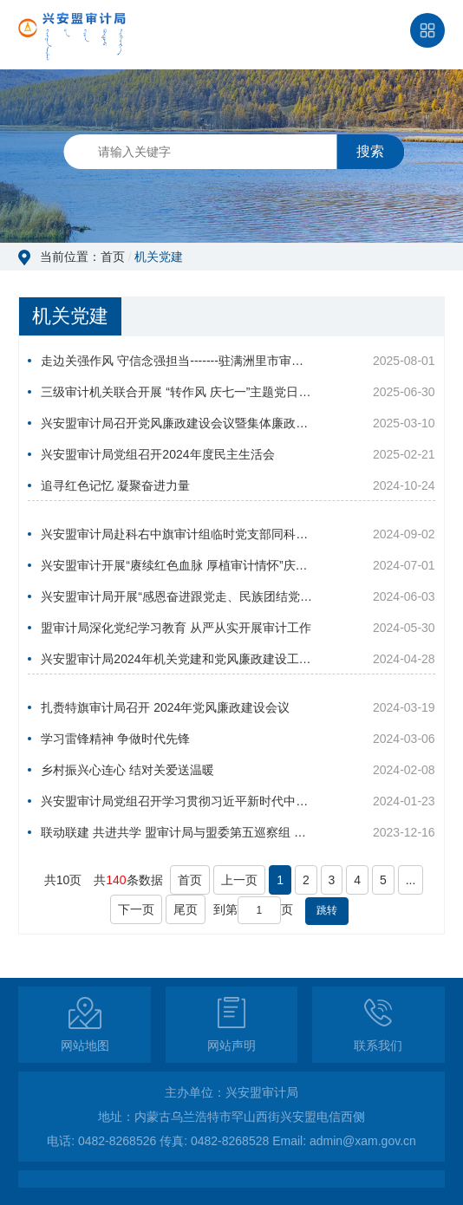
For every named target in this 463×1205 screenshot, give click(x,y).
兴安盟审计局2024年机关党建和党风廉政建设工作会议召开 (176, 659)
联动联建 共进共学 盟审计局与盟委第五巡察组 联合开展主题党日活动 (176, 832)
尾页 (185, 909)
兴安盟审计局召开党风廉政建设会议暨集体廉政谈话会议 (176, 423)
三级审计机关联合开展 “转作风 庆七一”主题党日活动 (176, 392)
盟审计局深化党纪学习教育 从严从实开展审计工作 (176, 628)
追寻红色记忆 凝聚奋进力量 (115, 485)
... (411, 880)
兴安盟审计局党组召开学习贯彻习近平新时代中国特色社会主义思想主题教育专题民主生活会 (176, 801)
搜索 (370, 151)
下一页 (136, 909)
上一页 (239, 880)
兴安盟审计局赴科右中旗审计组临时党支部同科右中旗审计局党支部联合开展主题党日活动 (176, 534)
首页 (113, 257)
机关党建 (158, 257)
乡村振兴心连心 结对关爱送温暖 (127, 770)
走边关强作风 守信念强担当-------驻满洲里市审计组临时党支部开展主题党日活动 (176, 361)
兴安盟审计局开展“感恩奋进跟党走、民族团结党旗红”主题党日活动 (176, 596)
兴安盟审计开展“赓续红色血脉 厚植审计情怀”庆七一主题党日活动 (176, 565)
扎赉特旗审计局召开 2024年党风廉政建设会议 (165, 707)
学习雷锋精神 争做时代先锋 (115, 739)
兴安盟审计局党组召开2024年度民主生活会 (157, 454)
